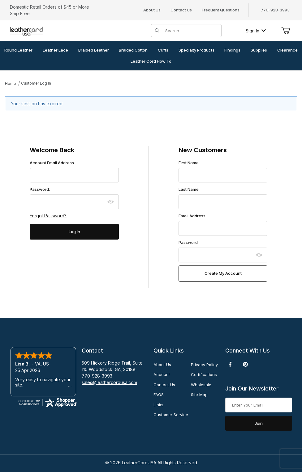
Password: (40, 189)
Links (158, 404)
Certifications (204, 374)
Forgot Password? (48, 215)
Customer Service (170, 414)
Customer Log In (36, 83)
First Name (189, 162)
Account (161, 374)
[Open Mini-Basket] (285, 30)
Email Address (192, 215)
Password (188, 242)
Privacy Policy (204, 364)
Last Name (189, 189)
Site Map (199, 394)
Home (10, 83)
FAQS (158, 394)
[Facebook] (230, 364)
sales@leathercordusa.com (109, 382)
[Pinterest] (245, 364)
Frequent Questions (220, 9)
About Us (152, 9)
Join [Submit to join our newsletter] (259, 423)
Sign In (256, 30)
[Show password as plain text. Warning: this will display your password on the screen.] (111, 202)
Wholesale (201, 384)
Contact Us (181, 9)
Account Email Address (52, 162)
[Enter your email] (258, 405)
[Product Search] (191, 30)
